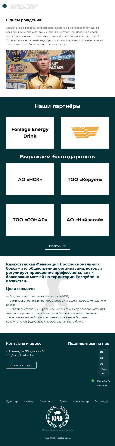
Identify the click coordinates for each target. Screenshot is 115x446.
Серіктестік (47, 401)
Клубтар (29, 401)
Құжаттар (12, 401)
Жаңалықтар (81, 401)
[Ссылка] (4, 6)
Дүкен (63, 401)
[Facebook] (102, 364)
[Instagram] (102, 358)
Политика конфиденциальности (57, 430)
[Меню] (111, 6)
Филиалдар (102, 401)
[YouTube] (102, 352)
